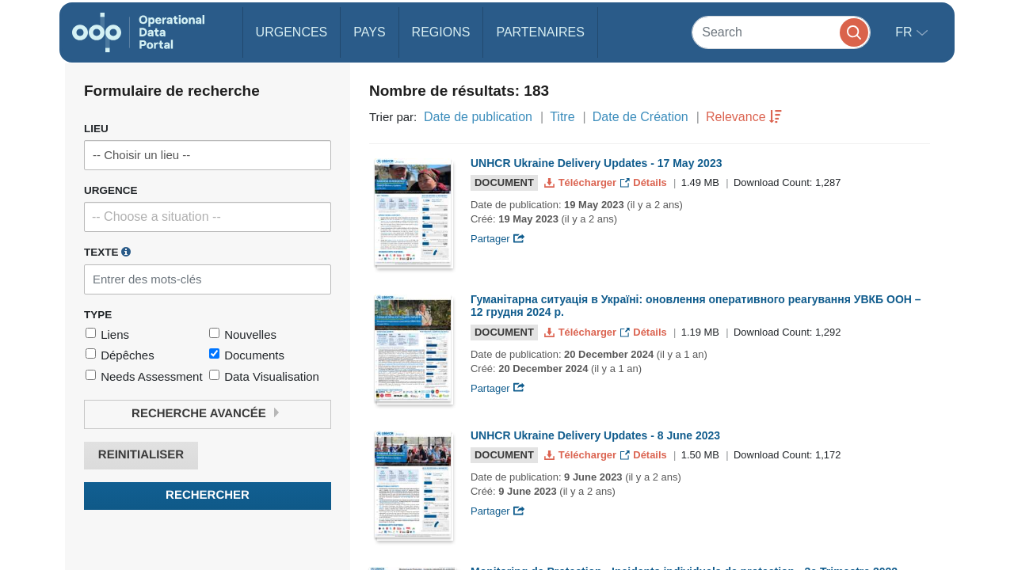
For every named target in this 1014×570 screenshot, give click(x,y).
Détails (645, 182)
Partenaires (540, 32)
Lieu (96, 129)
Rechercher (208, 495)
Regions (441, 32)
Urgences (292, 32)
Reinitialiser (141, 455)
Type (98, 315)
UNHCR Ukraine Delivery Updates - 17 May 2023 (596, 163)
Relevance (736, 117)
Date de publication (478, 117)
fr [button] (905, 32)
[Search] (781, 32)
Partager (498, 239)
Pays (369, 32)
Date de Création (640, 117)
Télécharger (581, 182)
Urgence (111, 190)
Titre (562, 117)
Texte (107, 251)
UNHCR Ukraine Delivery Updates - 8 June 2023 (595, 435)
